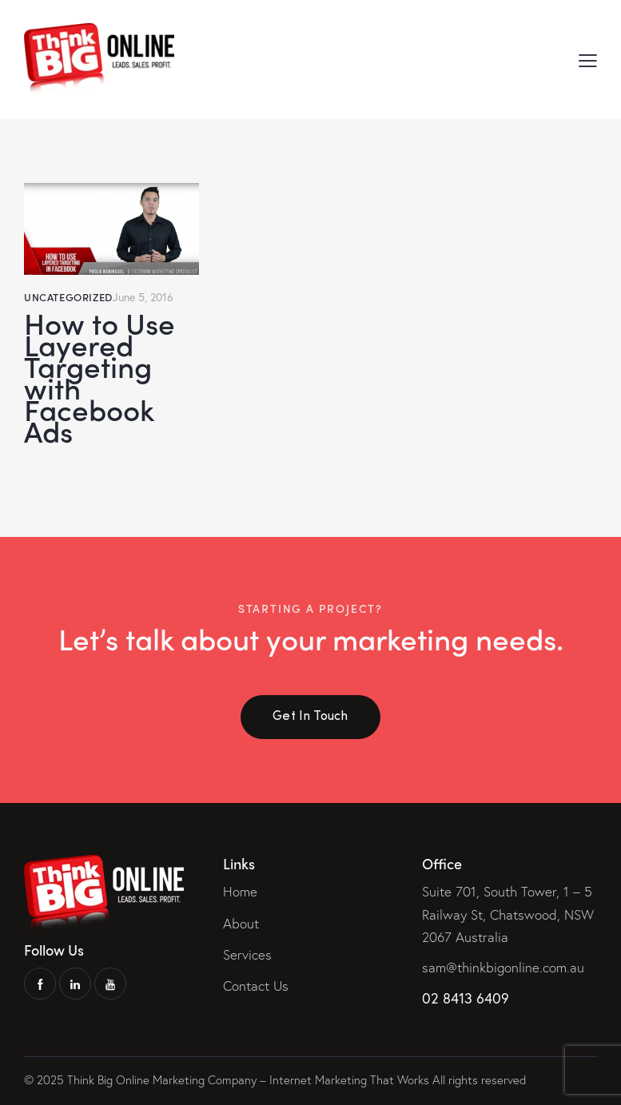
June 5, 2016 (143, 296)
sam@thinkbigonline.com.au (503, 967)
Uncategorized (68, 296)
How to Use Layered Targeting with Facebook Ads (99, 376)
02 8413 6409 (465, 998)
